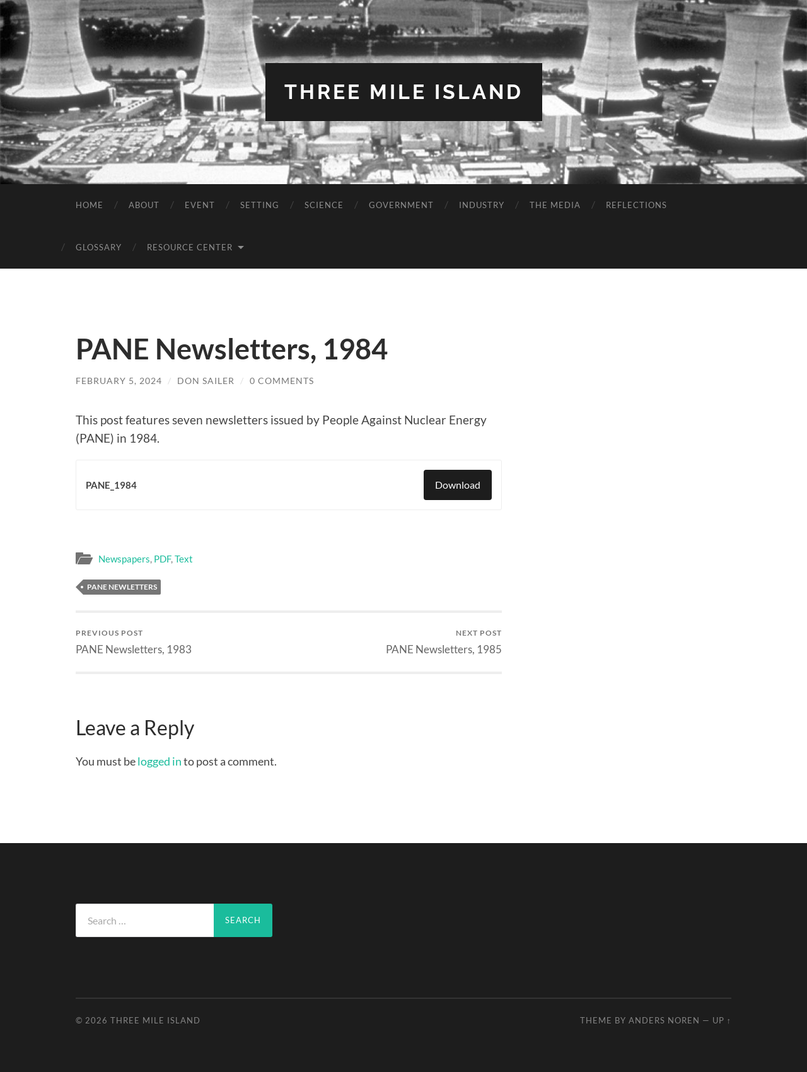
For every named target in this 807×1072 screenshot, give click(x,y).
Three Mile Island (403, 91)
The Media (555, 205)
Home (89, 205)
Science (324, 205)
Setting (259, 205)
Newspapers (124, 558)
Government (401, 205)
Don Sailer (206, 380)
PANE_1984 (111, 485)
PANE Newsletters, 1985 (444, 641)
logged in (159, 761)
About (144, 205)
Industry (481, 205)
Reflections (636, 205)
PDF (162, 558)
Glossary (99, 247)
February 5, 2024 (119, 380)
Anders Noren (664, 1020)
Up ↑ (721, 1020)
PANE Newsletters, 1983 (134, 641)
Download (457, 485)
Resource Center (190, 247)
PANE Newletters (122, 586)
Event (200, 205)
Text (184, 558)
